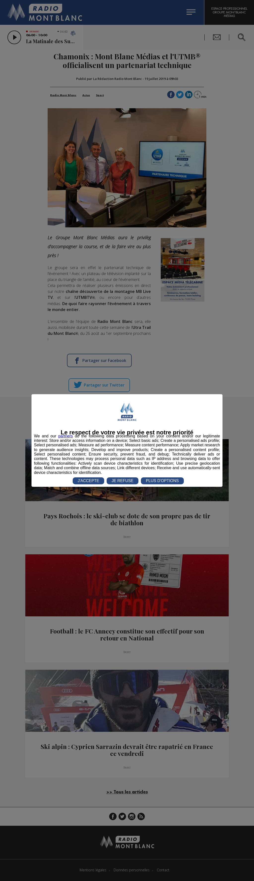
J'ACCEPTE (88, 481)
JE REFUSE (122, 481)
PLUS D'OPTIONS (162, 481)
